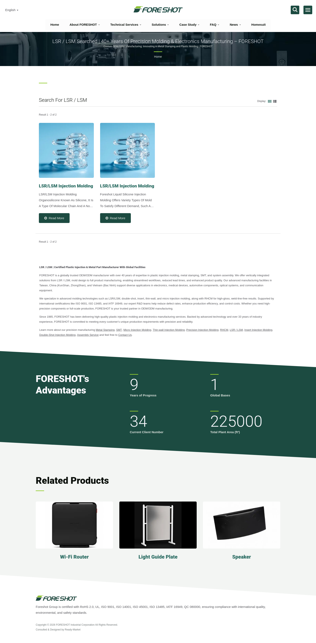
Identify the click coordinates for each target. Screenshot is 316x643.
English (11, 10)
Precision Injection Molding (202, 329)
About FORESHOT (85, 24)
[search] (295, 10)
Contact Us (125, 334)
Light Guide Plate (158, 557)
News (235, 24)
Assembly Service (88, 334)
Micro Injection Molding (137, 329)
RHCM (224, 329)
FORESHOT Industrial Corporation (75, 624)
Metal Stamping (105, 329)
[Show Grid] (269, 101)
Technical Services (125, 24)
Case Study (189, 24)
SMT (119, 329)
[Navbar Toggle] (307, 10)
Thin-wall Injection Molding (169, 329)
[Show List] (275, 101)
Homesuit (258, 24)
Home (54, 24)
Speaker (241, 557)
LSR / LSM (236, 329)
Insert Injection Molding (258, 329)
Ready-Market (72, 629)
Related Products (72, 480)
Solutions (160, 24)
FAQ (214, 24)
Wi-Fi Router (74, 557)
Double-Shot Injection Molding (57, 334)
